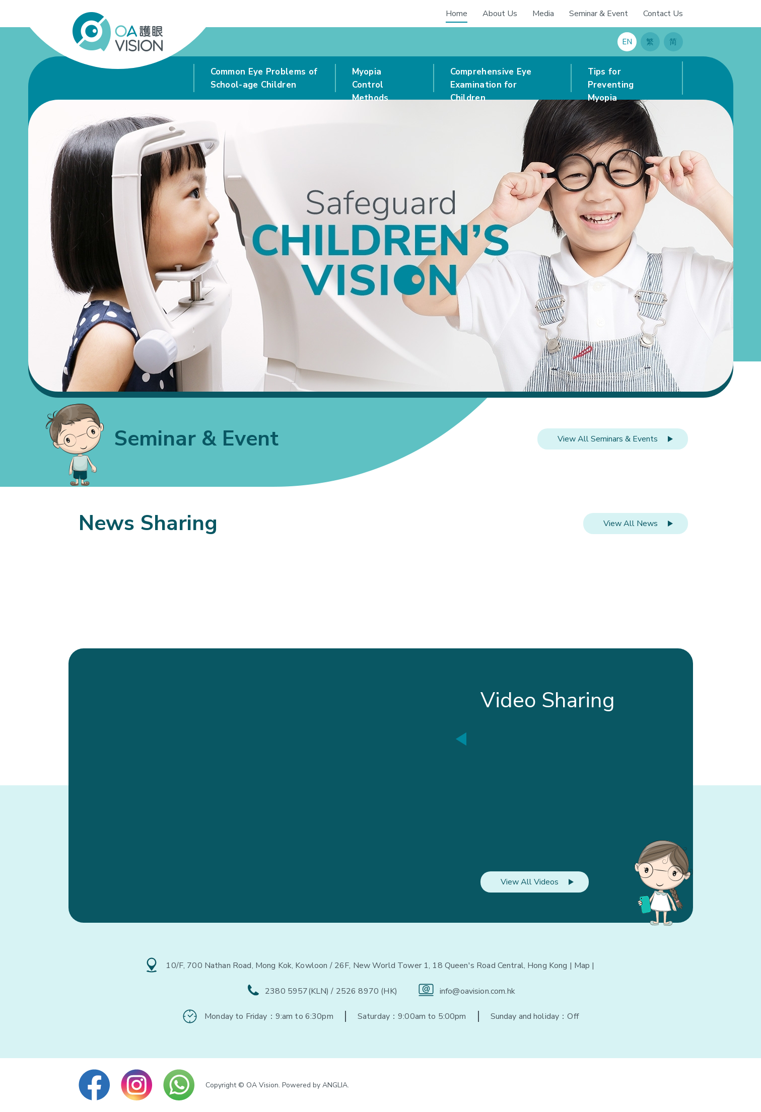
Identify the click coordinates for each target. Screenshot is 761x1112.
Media (543, 13)
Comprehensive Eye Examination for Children (491, 80)
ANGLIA (335, 1085)
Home (456, 13)
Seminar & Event (598, 13)
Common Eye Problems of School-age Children (264, 78)
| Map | (582, 965)
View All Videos (530, 881)
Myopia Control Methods (370, 80)
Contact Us (663, 13)
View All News (630, 523)
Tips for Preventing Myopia (611, 80)
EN (627, 42)
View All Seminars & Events (608, 438)
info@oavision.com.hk (477, 991)
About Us (499, 13)
